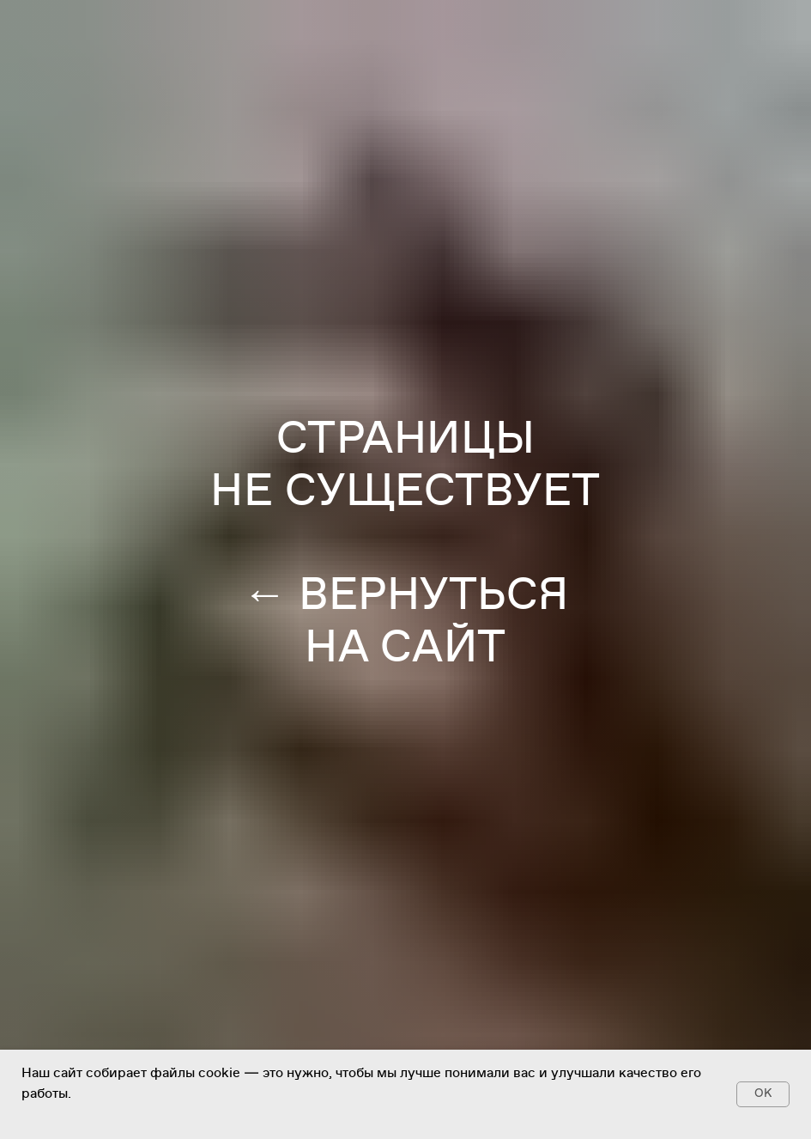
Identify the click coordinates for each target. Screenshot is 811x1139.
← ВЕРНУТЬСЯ (405, 594)
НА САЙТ (405, 647)
